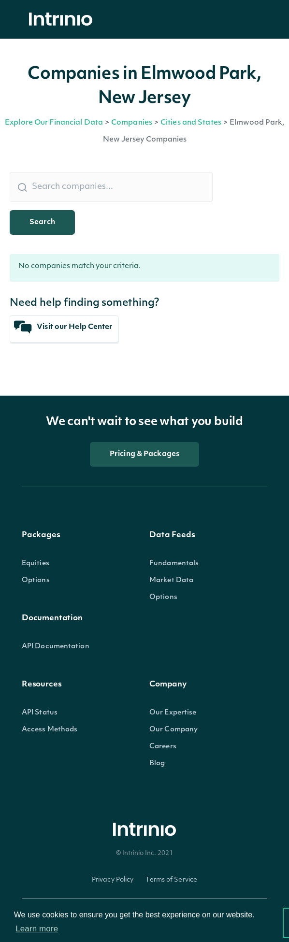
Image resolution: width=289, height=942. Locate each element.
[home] (63, 19)
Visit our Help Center (63, 327)
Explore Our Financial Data (54, 123)
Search (42, 222)
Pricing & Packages (144, 454)
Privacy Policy (113, 880)
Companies (131, 123)
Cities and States (190, 123)
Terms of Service (171, 880)
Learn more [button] (36, 928)
